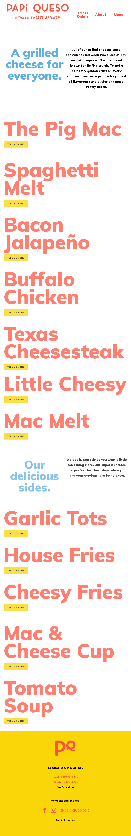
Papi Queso (38, 14)
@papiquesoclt (74, 810)
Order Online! (83, 14)
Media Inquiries (65, 820)
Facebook (44, 810)
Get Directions (65, 787)
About (100, 14)
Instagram (53, 810)
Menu (118, 14)
